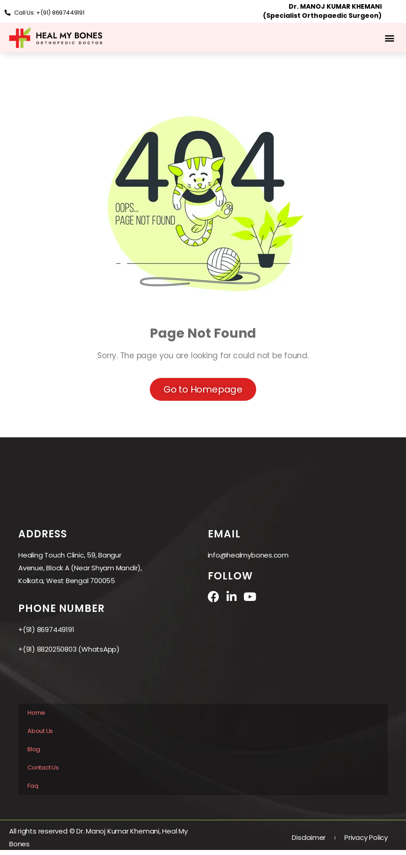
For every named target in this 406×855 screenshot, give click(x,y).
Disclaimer (309, 837)
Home (36, 712)
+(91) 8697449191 (46, 629)
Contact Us (43, 767)
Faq (32, 785)
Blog (33, 749)
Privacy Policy (366, 837)
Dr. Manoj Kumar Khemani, (119, 831)
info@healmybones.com (248, 555)
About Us (40, 731)
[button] (389, 37)
